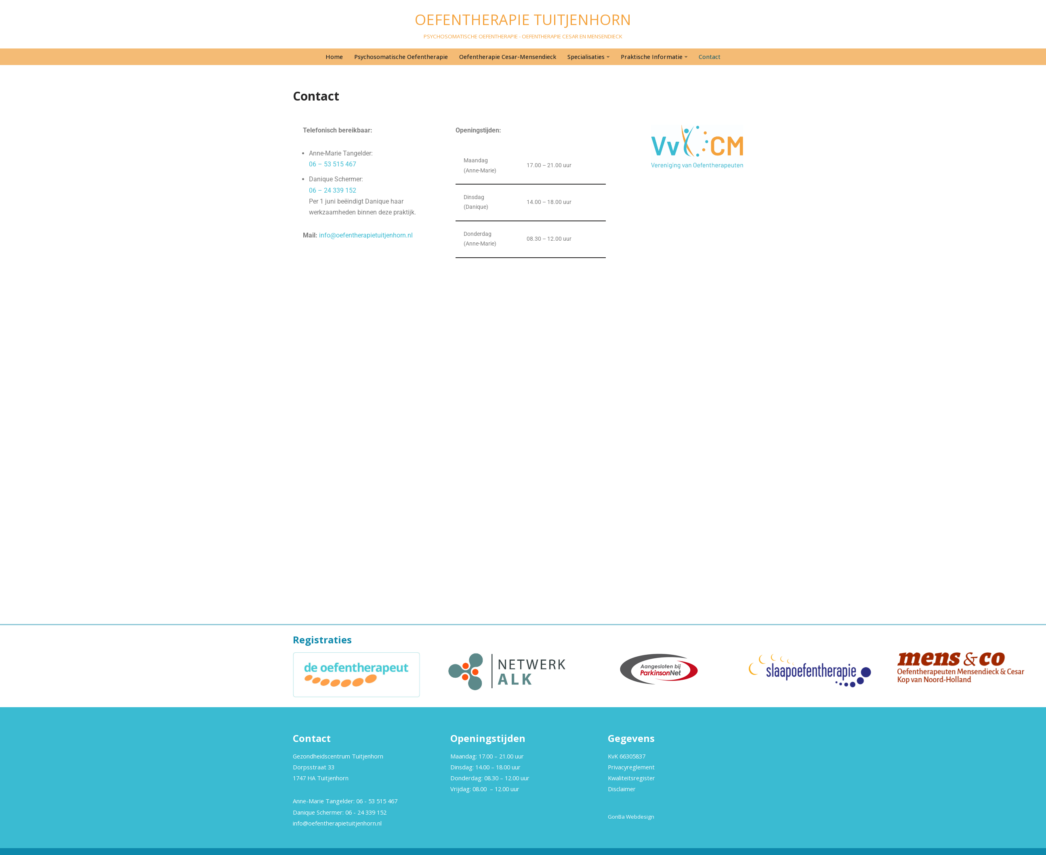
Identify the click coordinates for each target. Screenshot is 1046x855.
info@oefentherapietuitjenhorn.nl (366, 235)
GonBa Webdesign (631, 816)
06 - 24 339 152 (365, 812)
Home (334, 57)
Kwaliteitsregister (631, 778)
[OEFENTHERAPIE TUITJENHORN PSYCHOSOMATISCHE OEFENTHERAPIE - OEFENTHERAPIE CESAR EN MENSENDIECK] (523, 24)
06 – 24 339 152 (332, 190)
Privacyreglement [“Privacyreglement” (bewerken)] (631, 767)
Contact (709, 57)
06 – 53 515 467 (332, 164)
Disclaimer (622, 789)
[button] (608, 56)
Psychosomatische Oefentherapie (401, 57)
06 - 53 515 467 (376, 801)
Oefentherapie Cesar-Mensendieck (507, 57)
